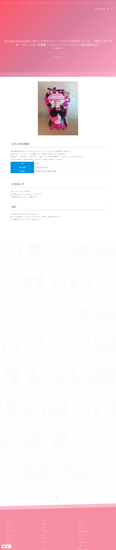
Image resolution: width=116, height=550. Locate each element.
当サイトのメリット (82, 527)
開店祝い (44, 520)
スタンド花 (8, 520)
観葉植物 (8, 538)
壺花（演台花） (9, 542)
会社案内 (80, 546)
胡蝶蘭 (7, 524)
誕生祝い (44, 538)
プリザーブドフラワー (11, 535)
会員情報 (80, 524)
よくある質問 (81, 538)
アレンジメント (9, 527)
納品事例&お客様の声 (83, 531)
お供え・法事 (9, 546)
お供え (43, 546)
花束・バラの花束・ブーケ (12, 531)
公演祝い (44, 535)
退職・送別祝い (45, 531)
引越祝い (44, 524)
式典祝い (44, 542)
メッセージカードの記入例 (84, 535)
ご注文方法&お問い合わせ (84, 542)
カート (79, 520)
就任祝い (44, 527)
